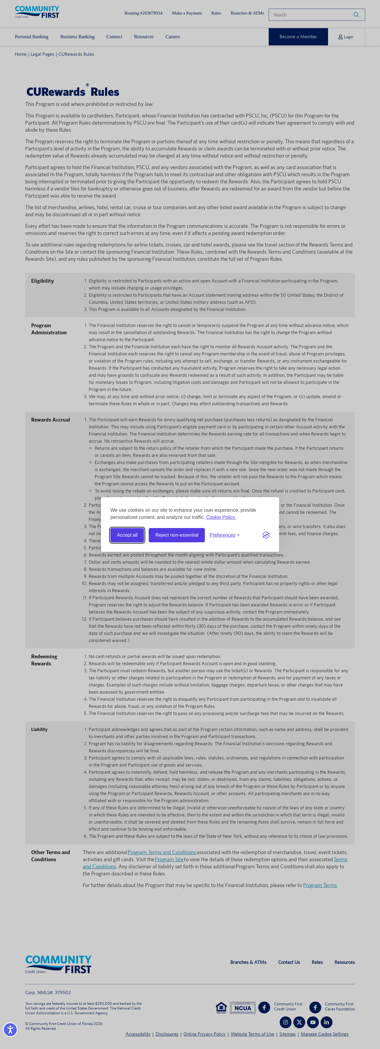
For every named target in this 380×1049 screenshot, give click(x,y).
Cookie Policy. (221, 517)
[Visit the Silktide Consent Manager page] (266, 535)
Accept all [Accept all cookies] (127, 535)
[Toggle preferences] (225, 535)
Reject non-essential (176, 535)
